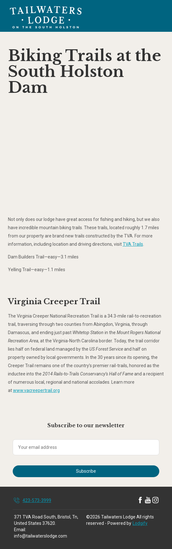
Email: (20, 529)
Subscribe (86, 471)
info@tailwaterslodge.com (40, 536)
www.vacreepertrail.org (36, 390)
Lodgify (140, 523)
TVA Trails (133, 244)
